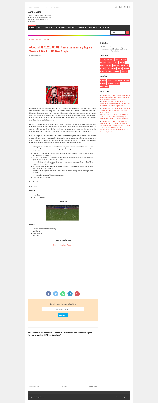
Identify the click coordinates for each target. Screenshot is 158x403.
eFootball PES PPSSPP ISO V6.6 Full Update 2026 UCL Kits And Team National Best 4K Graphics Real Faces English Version (115, 103)
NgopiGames (34, 12)
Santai (120, 68)
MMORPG (108, 65)
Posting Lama (93, 386)
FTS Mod (126, 80)
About (30, 7)
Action (102, 59)
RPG (108, 68)
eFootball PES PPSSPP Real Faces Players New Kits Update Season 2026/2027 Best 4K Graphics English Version (114, 130)
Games (39, 28)
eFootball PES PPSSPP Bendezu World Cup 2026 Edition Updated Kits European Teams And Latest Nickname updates (115, 97)
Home (31, 28)
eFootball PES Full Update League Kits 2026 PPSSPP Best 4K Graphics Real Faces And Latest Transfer (115, 110)
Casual (115, 62)
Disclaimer (56, 7)
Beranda (64, 386)
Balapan (103, 62)
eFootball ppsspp (113, 83)
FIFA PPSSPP (118, 80)
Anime (117, 59)
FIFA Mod (110, 80)
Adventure (110, 59)
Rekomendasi (104, 28)
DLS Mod (103, 80)
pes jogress (104, 86)
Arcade (123, 59)
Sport (102, 71)
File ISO (56, 245)
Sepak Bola (71, 28)
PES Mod (33, 55)
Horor (122, 62)
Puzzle (102, 68)
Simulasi (126, 68)
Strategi (109, 71)
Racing (113, 68)
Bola (109, 62)
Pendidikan (124, 65)
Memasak (116, 65)
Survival (116, 71)
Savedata (63, 245)
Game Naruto (82, 28)
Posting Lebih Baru (34, 386)
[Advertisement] (62, 71)
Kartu (102, 65)
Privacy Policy (47, 7)
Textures (69, 245)
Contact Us (37, 7)
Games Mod (48, 28)
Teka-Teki (124, 71)
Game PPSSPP (93, 28)
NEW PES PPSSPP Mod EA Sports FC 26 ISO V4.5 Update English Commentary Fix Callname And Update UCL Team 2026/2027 (114, 117)
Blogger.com (125, 397)
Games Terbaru (60, 28)
